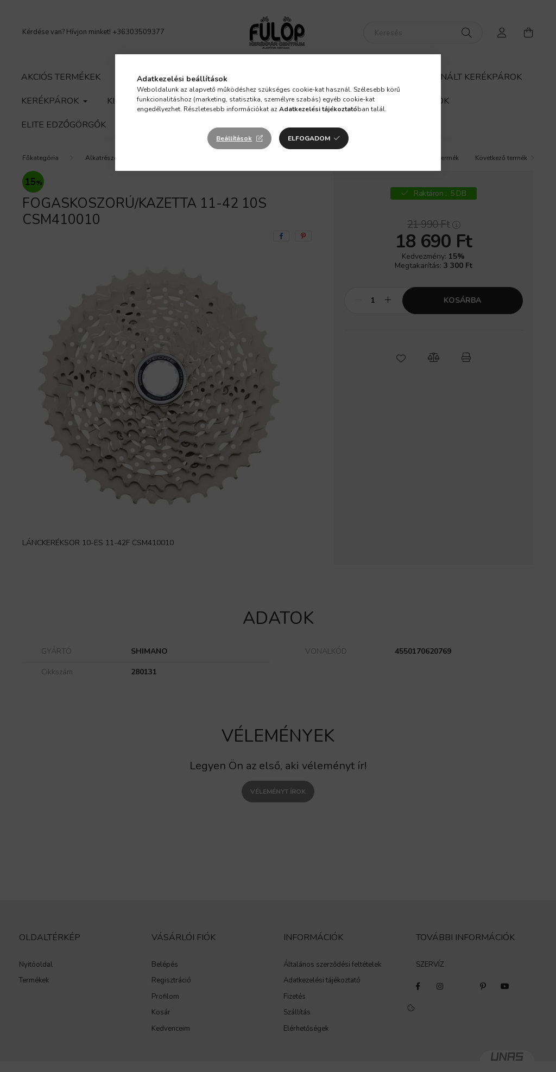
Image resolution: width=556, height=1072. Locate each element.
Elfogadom (309, 138)
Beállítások (234, 138)
